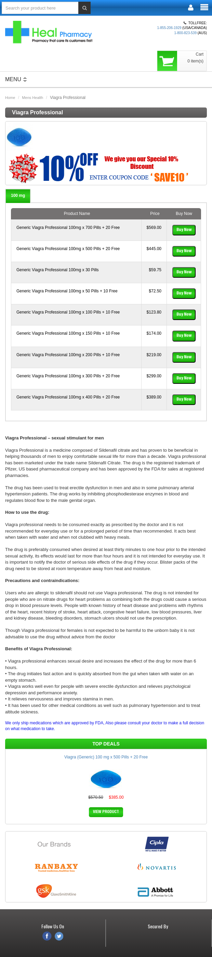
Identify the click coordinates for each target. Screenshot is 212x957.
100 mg (18, 195)
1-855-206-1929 (169, 28)
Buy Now (183, 230)
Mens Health (32, 98)
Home (10, 98)
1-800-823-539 (185, 33)
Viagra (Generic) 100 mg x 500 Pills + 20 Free (106, 757)
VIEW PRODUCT (106, 812)
